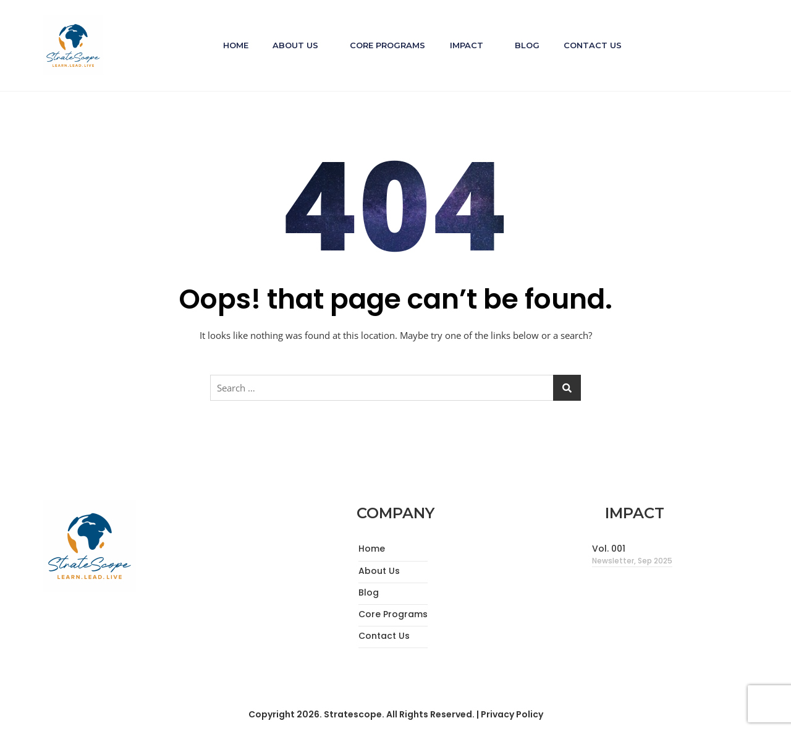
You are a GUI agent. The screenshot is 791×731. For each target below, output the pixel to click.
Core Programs (387, 45)
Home (234, 45)
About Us (295, 45)
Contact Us (594, 45)
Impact (466, 45)
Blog (527, 45)
